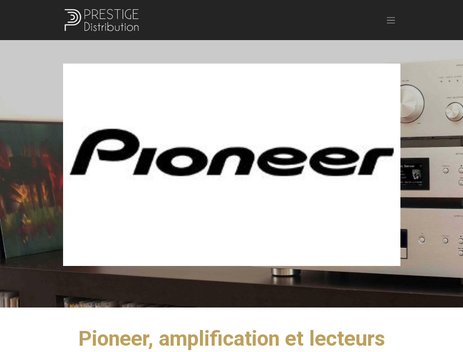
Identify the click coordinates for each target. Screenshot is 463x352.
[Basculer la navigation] (390, 20)
